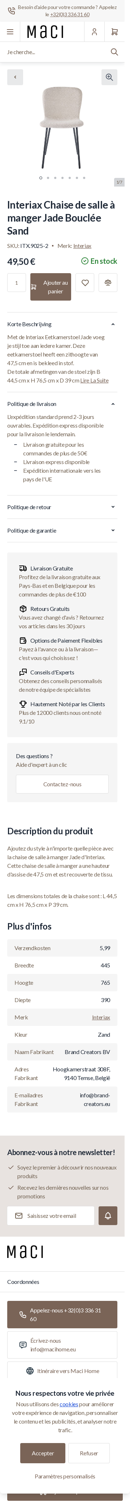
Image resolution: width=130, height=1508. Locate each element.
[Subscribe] (108, 1215)
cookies (69, 1403)
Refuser (89, 1453)
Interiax (82, 245)
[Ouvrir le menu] (10, 32)
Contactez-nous (62, 784)
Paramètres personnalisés (65, 1476)
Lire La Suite (94, 380)
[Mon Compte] (94, 32)
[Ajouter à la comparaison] (108, 282)
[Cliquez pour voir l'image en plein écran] (109, 77)
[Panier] (114, 32)
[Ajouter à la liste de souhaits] (84, 282)
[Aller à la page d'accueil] (45, 31)
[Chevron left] (15, 77)
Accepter (43, 1453)
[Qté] (16, 282)
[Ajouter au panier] (50, 287)
